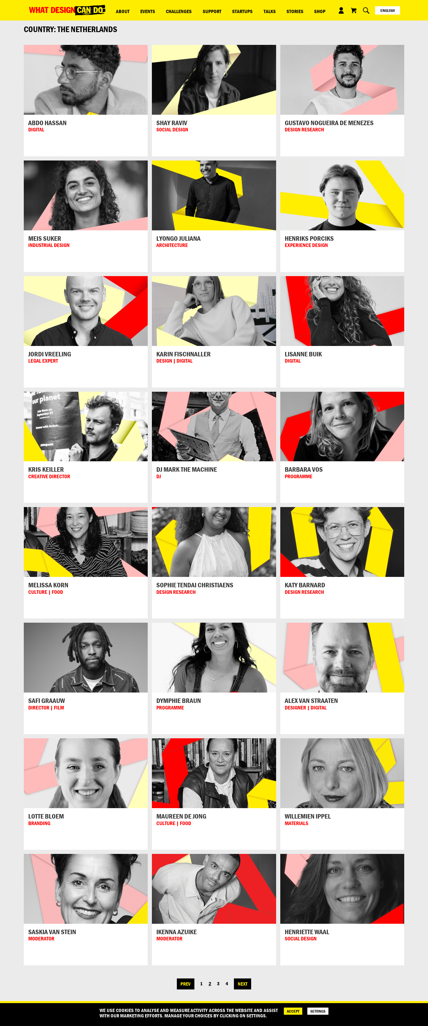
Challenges (163, 10)
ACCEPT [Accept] (293, 1011)
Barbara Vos (304, 469)
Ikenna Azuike (176, 932)
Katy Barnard (305, 585)
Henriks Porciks (309, 238)
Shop (272, 10)
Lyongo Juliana (178, 238)
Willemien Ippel (308, 816)
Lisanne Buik (303, 354)
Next (243, 984)
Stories (253, 10)
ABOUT (119, 10)
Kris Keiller (46, 469)
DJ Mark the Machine (186, 469)
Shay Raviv (171, 123)
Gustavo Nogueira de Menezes (329, 123)
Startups (214, 10)
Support (189, 10)
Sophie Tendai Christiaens (194, 585)
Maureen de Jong (181, 816)
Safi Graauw (46, 700)
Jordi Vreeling (49, 354)
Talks (235, 10)
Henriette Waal (307, 932)
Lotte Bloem (46, 816)
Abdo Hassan (47, 123)
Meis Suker (44, 238)
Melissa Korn (48, 585)
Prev (185, 984)
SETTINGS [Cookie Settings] (317, 1011)
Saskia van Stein (52, 932)
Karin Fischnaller (183, 354)
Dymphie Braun (178, 700)
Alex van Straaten (311, 700)
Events (138, 10)
